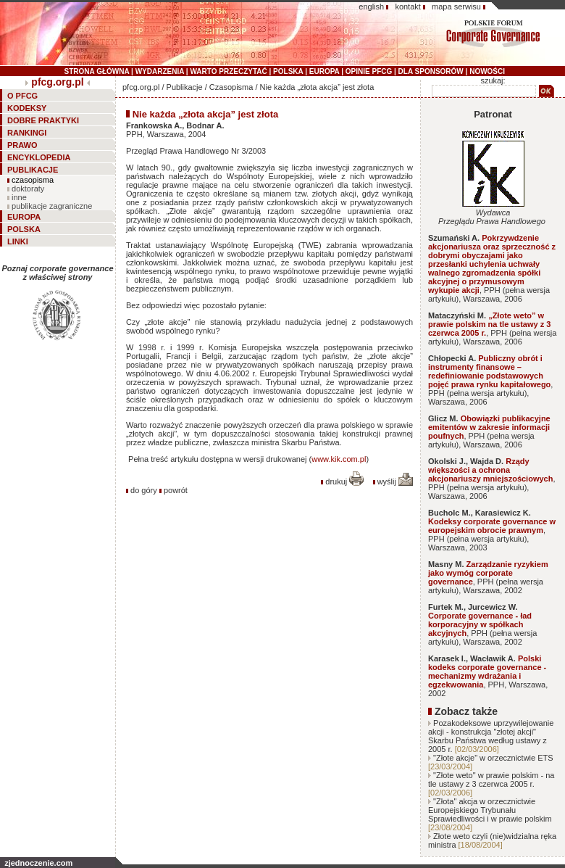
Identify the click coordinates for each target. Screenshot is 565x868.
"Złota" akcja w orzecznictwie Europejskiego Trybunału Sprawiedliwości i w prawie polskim (490, 810)
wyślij (395, 481)
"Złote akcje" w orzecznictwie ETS (493, 757)
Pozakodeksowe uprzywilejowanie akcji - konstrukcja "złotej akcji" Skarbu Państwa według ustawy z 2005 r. (490, 736)
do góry (143, 490)
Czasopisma (231, 87)
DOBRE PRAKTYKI (43, 120)
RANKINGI (26, 132)
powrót (176, 490)
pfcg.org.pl (57, 82)
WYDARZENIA (159, 71)
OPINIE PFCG (369, 71)
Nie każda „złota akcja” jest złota (317, 87)
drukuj (344, 481)
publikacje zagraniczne (52, 206)
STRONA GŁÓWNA (97, 71)
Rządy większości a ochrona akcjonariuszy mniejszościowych (490, 470)
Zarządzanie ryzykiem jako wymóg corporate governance (488, 573)
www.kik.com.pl (338, 459)
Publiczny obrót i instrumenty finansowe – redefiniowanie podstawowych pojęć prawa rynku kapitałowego (489, 371)
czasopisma (33, 179)
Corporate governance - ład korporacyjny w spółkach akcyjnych (480, 624)
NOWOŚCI (487, 71)
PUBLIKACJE (32, 169)
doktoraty (28, 188)
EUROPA (324, 71)
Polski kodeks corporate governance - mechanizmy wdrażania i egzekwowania (487, 671)
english (371, 6)
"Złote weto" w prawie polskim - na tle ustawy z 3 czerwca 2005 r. (491, 779)
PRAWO (22, 145)
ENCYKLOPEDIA (38, 157)
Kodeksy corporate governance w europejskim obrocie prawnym (492, 525)
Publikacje (185, 87)
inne (19, 197)
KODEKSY (26, 108)
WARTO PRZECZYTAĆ (228, 71)
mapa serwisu (456, 6)
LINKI (17, 241)
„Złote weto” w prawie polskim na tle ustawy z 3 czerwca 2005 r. (489, 324)
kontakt (407, 6)
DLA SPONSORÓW (431, 71)
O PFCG (22, 95)
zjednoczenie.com (38, 863)
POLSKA (288, 71)
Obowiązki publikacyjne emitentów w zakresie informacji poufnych (489, 427)
